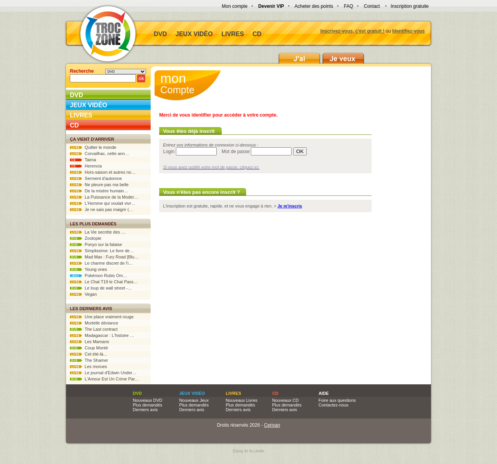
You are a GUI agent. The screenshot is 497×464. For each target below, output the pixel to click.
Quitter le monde (93, 147)
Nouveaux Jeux (194, 400)
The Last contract (94, 329)
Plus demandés (147, 405)
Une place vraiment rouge (102, 316)
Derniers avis (145, 409)
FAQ (348, 6)
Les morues (88, 366)
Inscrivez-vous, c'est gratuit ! (352, 31)
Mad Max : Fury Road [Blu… (104, 257)
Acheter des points (314, 6)
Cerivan (272, 425)
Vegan (83, 294)
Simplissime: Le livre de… (102, 250)
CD (256, 34)
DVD (160, 34)
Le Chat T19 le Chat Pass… (104, 281)
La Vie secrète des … (97, 232)
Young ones (88, 269)
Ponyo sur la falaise (96, 244)
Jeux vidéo (194, 34)
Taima (83, 159)
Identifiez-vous (408, 31)
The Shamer (89, 360)
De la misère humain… (99, 190)
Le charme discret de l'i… (101, 263)
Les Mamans (89, 341)
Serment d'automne (96, 178)
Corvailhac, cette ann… (99, 153)
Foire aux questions (337, 400)
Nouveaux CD (285, 400)
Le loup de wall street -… (101, 288)
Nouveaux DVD (147, 400)
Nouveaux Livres (241, 400)
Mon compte (234, 6)
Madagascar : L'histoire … (102, 335)
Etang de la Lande (248, 451)
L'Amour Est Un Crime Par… (104, 379)
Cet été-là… (89, 354)
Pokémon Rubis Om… (98, 275)
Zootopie (85, 238)
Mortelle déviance (94, 323)
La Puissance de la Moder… (104, 197)
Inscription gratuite (410, 6)
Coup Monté (89, 347)
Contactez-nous (333, 405)
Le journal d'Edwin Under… (103, 372)
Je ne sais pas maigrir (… (101, 209)
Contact (372, 6)
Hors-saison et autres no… (103, 172)
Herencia (86, 166)
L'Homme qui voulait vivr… (103, 203)
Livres (232, 34)
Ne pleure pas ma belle (99, 184)
